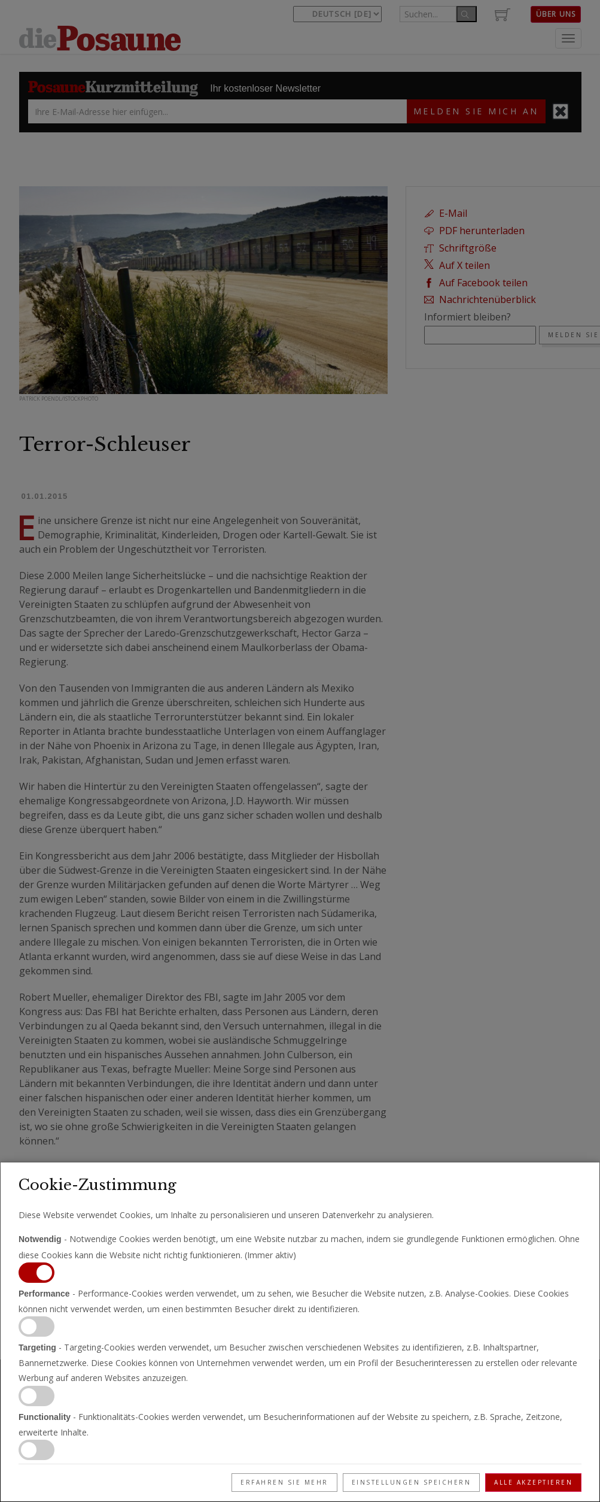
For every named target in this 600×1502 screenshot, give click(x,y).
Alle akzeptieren (533, 1482)
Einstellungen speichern (411, 1482)
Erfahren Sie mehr (284, 1482)
